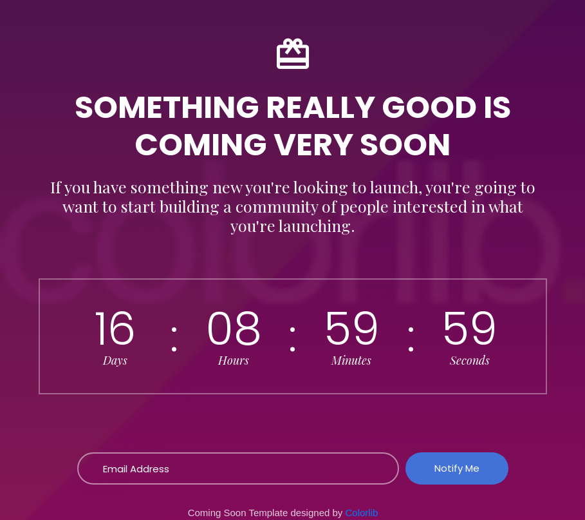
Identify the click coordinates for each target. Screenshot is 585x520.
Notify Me (456, 468)
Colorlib (362, 512)
